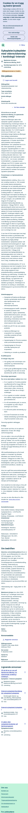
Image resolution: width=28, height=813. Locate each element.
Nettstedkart (5, 806)
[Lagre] (25, 672)
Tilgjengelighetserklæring (9, 800)
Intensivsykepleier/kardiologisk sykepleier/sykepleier (11, 692)
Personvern (4, 794)
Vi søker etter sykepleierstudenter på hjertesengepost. (9, 724)
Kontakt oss (4, 791)
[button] (10, 639)
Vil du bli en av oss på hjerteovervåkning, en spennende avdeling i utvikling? (9, 673)
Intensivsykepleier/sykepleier (11, 708)
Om (8, 803)
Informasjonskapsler (7, 797)
